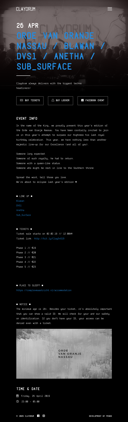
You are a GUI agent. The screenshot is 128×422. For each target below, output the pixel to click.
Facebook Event (92, 100)
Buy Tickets (30, 100)
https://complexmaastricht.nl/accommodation (43, 290)
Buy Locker (60, 100)
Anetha (20, 210)
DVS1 (19, 205)
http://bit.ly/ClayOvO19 (49, 239)
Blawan (20, 201)
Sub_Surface (23, 215)
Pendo (109, 416)
